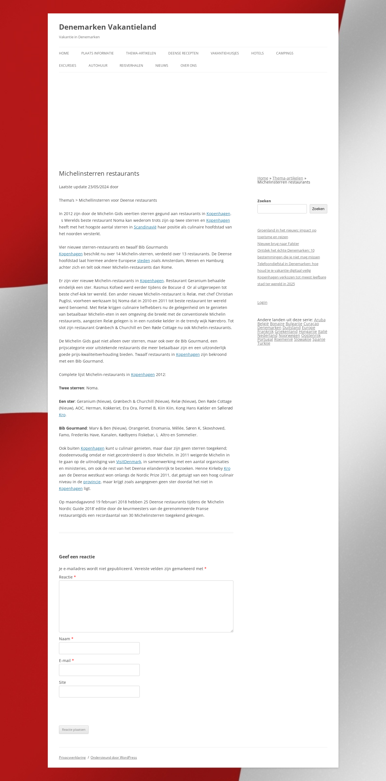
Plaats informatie (97, 53)
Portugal (265, 339)
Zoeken (264, 200)
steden (143, 260)
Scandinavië (145, 227)
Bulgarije (294, 323)
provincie (92, 481)
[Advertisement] (193, 114)
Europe (308, 327)
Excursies (67, 65)
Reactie (67, 577)
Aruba (320, 319)
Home (64, 53)
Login (262, 302)
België (263, 323)
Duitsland (292, 327)
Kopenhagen (218, 213)
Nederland (267, 335)
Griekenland (286, 331)
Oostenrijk (311, 335)
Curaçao (311, 323)
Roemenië (283, 339)
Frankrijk (265, 331)
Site (62, 682)
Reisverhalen (131, 65)
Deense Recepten (183, 53)
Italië (322, 331)
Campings (284, 53)
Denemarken (269, 327)
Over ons (189, 65)
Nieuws (161, 65)
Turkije (263, 343)
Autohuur (98, 65)
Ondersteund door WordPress (114, 757)
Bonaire (277, 323)
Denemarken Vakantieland (107, 27)
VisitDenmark (128, 461)
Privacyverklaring (72, 757)
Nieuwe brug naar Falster (278, 243)
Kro (62, 414)
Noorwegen (289, 335)
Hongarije (308, 331)
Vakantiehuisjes (225, 53)
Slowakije (302, 339)
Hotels (257, 53)
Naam (66, 638)
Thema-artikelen (141, 53)
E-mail (66, 660)
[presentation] (101, 711)
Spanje (318, 339)
